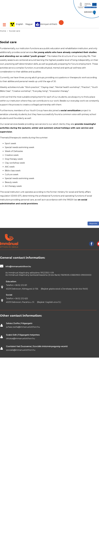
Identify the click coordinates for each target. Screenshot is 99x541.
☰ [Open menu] (4, 25)
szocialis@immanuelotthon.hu (20, 350)
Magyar (29, 24)
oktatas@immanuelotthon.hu (20, 338)
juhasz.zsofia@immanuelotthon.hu (23, 327)
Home (3, 31)
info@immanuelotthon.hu (18, 266)
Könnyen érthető (46, 24)
